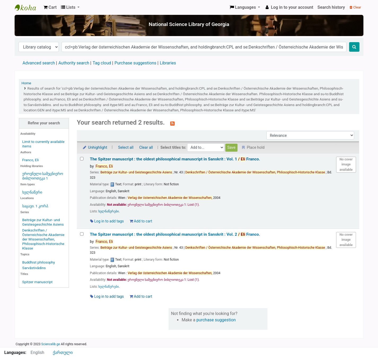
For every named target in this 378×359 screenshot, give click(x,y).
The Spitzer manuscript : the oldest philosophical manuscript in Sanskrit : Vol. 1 (175, 159)
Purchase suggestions (135, 62)
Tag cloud (102, 62)
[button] (50, 7)
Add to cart (141, 221)
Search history (331, 7)
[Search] (354, 47)
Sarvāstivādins (34, 268)
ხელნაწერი (32, 192)
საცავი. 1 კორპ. (35, 206)
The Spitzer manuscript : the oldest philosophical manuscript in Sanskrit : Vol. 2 (175, 234)
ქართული (63, 352)
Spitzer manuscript (37, 282)
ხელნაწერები (108, 211)
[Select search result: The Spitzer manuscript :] (81, 158)
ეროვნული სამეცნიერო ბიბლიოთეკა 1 (42, 176)
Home (26, 83)
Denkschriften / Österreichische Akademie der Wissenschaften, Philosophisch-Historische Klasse (43, 239)
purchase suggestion (216, 319)
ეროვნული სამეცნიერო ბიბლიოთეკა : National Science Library (28, 7)
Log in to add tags (107, 221)
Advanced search (39, 62)
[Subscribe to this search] (172, 123)
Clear (355, 7)
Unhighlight (94, 147)
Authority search (73, 62)
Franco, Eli (30, 160)
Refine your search (44, 123)
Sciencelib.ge (50, 344)
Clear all (146, 147)
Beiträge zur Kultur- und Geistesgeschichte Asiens (43, 222)
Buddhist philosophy (38, 262)
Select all (126, 147)
